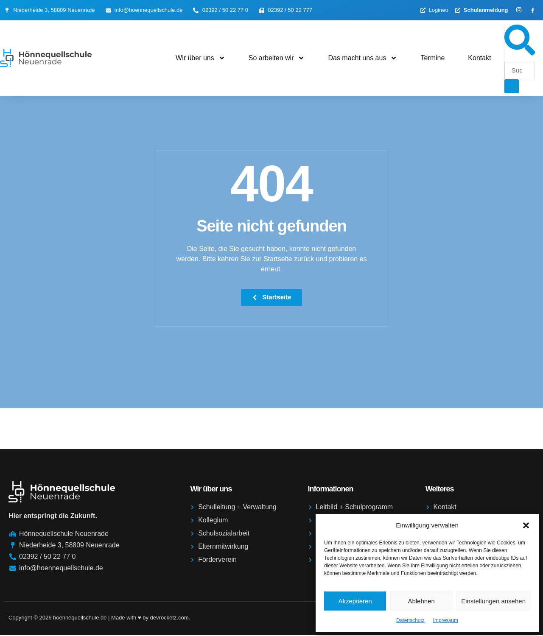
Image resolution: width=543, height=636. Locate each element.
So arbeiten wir (277, 58)
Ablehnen (421, 601)
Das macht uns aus (362, 58)
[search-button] (511, 87)
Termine (432, 58)
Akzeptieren (355, 601)
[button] (526, 525)
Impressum (445, 620)
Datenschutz (410, 620)
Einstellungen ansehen (493, 601)
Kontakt (479, 58)
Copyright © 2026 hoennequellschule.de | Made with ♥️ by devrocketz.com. (99, 619)
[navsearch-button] (519, 53)
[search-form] (519, 71)
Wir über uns (200, 58)
